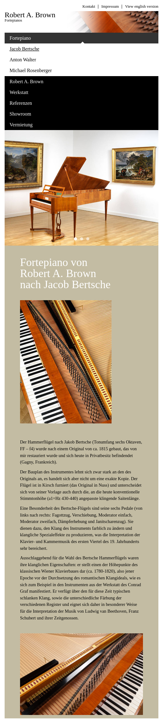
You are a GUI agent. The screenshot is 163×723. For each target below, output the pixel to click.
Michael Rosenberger (31, 70)
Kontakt (89, 7)
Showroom (47, 115)
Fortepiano (47, 39)
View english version (141, 7)
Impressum (110, 7)
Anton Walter (23, 59)
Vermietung (21, 124)
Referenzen (21, 103)
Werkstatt (47, 94)
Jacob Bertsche (24, 48)
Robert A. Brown (47, 83)
